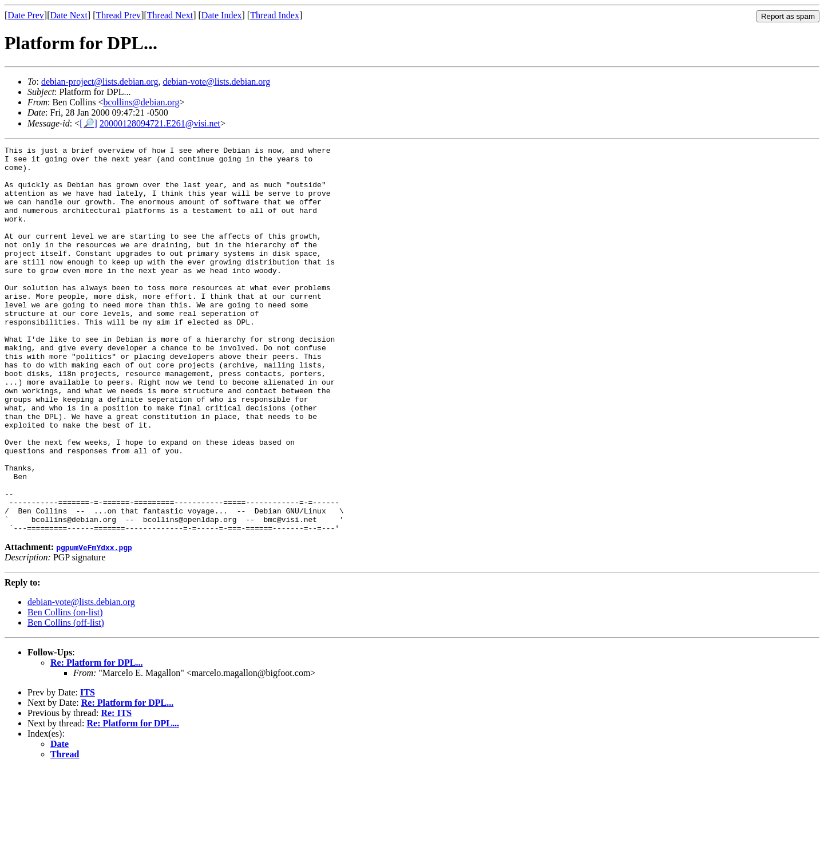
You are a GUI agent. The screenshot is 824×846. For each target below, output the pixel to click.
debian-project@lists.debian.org (100, 81)
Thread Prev (118, 15)
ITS (87, 769)
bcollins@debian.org (141, 102)
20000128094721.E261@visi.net (160, 123)
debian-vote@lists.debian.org (217, 81)
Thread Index (274, 15)
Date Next (69, 15)
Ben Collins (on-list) (65, 689)
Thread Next (170, 15)
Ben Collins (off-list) (65, 700)
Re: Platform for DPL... (96, 740)
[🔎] (88, 123)
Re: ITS (116, 790)
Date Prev (25, 15)
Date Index (221, 15)
